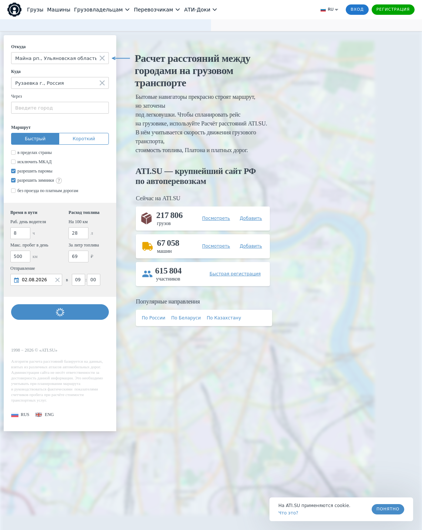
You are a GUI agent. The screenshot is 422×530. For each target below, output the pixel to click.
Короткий (84, 138)
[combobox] (60, 58)
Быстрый (35, 138)
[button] (20, 414)
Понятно (387, 509)
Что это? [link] (288, 513)
